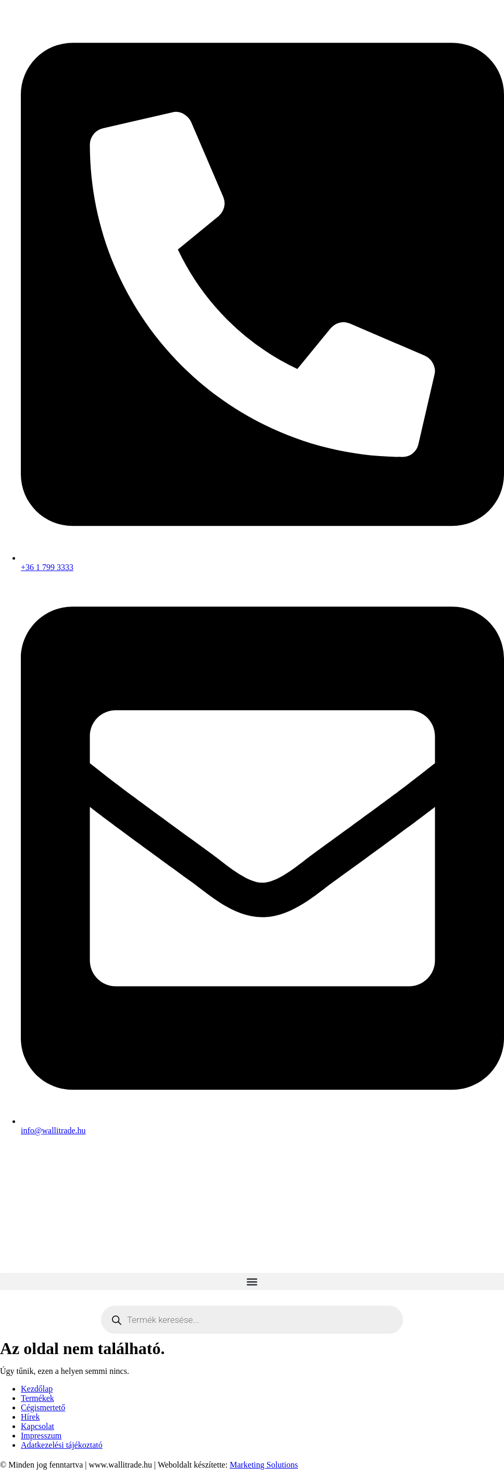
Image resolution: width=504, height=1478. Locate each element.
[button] (252, 1281)
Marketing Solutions (264, 1464)
